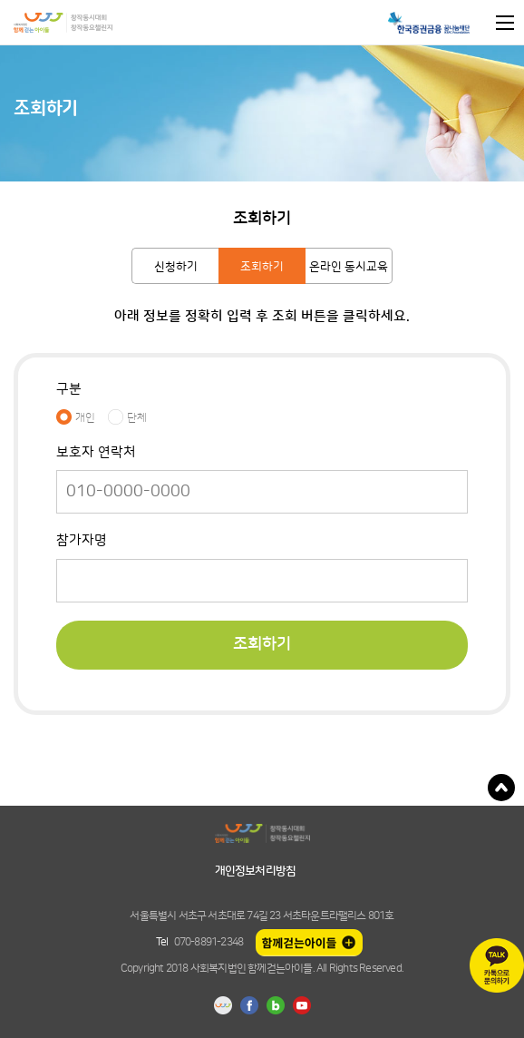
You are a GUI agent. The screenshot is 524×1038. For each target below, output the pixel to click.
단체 (137, 417)
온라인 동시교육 (348, 266)
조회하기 (262, 266)
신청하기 (176, 266)
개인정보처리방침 (255, 871)
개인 (85, 417)
